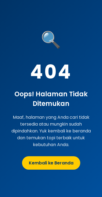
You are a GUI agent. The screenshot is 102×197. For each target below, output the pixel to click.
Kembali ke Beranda (51, 163)
